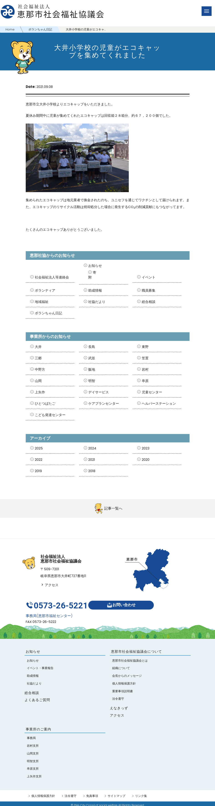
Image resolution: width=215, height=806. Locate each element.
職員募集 (148, 290)
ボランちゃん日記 (48, 313)
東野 (145, 346)
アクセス (49, 585)
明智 (91, 380)
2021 (91, 459)
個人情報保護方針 (43, 793)
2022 (38, 459)
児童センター (152, 392)
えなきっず (119, 704)
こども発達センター (50, 414)
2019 (38, 471)
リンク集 (141, 793)
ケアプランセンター (103, 403)
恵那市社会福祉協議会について (136, 648)
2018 (91, 471)
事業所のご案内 (38, 726)
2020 (145, 459)
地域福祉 (41, 301)
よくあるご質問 (37, 696)
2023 (145, 448)
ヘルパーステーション (159, 403)
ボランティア (45, 290)
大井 (38, 346)
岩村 (145, 369)
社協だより (96, 301)
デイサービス (98, 392)
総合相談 (148, 301)
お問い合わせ (122, 603)
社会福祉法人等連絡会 (52, 277)
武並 (91, 358)
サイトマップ (116, 793)
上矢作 (40, 392)
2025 (39, 448)
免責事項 (92, 793)
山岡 (38, 380)
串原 (145, 380)
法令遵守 (70, 793)
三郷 (38, 358)
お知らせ (95, 265)
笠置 (145, 358)
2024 (92, 448)
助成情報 (95, 290)
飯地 (91, 369)
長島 (91, 346)
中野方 (40, 369)
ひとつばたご (45, 403)
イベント (148, 277)
